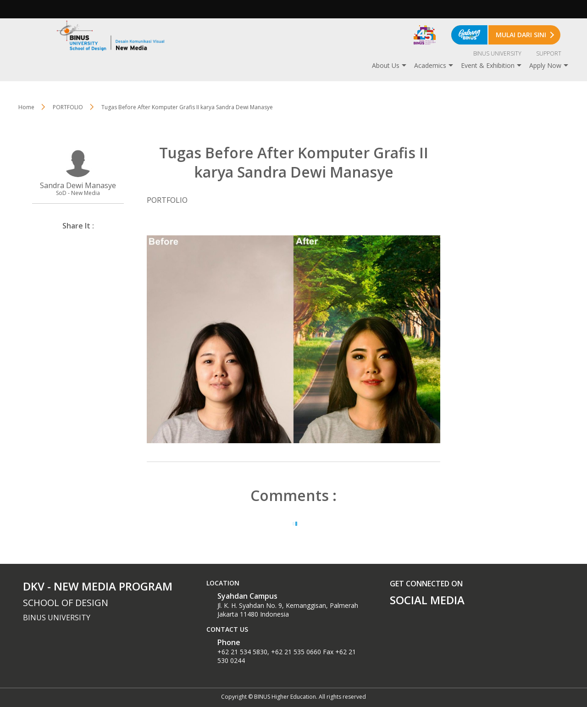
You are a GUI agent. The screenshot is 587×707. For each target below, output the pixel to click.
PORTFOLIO (68, 107)
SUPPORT (548, 53)
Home (26, 107)
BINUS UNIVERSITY (497, 53)
